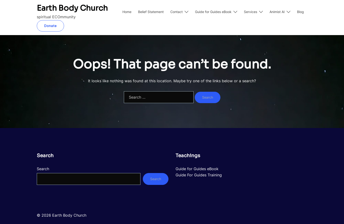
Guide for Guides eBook (213, 12)
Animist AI (277, 12)
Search (43, 168)
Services (250, 12)
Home (126, 12)
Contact (176, 12)
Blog (300, 12)
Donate (50, 26)
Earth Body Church (72, 8)
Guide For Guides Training (199, 175)
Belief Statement (151, 12)
